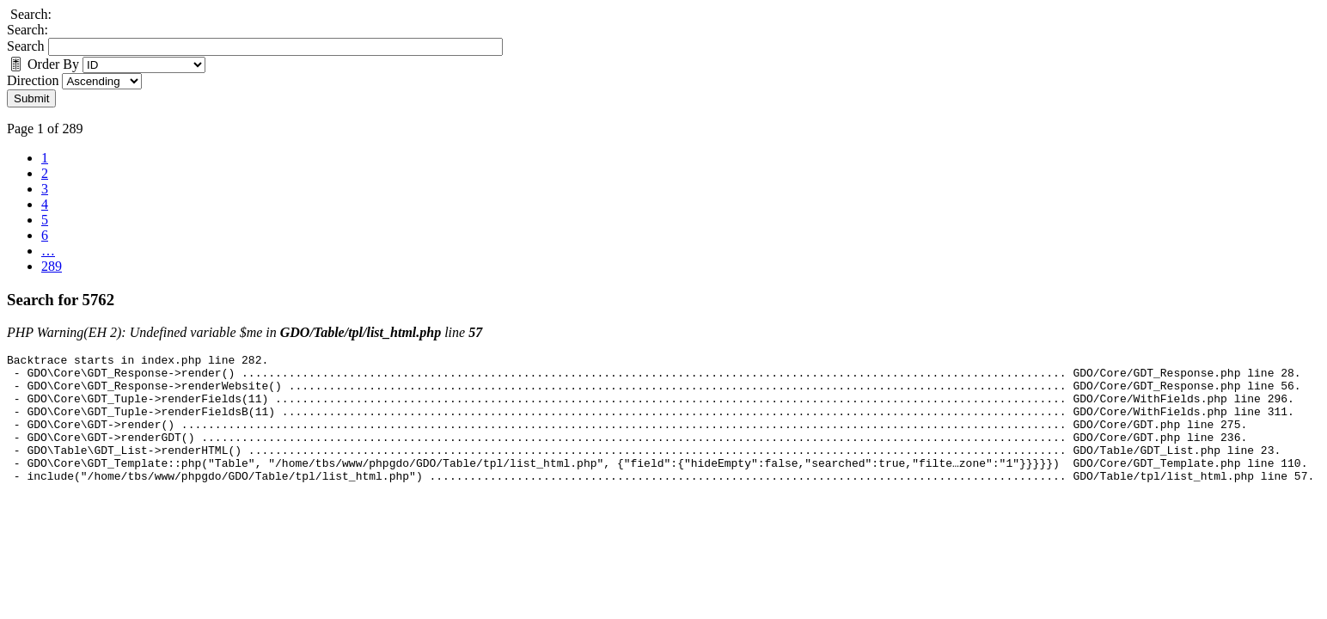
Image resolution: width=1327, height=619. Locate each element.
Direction (32, 80)
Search (26, 46)
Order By (43, 64)
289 (51, 266)
